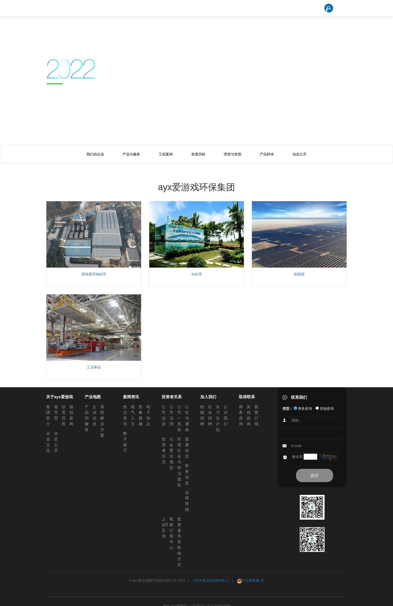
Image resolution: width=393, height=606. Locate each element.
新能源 (299, 274)
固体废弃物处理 (93, 274)
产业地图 (93, 397)
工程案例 (166, 154)
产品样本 (267, 154)
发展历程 (198, 154)
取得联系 (247, 397)
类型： (287, 409)
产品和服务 (87, 418)
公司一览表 (179, 418)
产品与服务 (131, 154)
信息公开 (299, 154)
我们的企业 (95, 154)
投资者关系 (172, 397)
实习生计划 (218, 418)
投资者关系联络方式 (179, 542)
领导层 (56, 413)
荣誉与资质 (232, 154)
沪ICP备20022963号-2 (210, 580)
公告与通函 (187, 418)
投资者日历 (164, 450)
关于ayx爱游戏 (59, 397)
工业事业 (94, 367)
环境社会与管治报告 (179, 462)
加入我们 (208, 397)
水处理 (196, 274)
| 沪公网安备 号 (246, 580)
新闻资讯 (131, 397)
